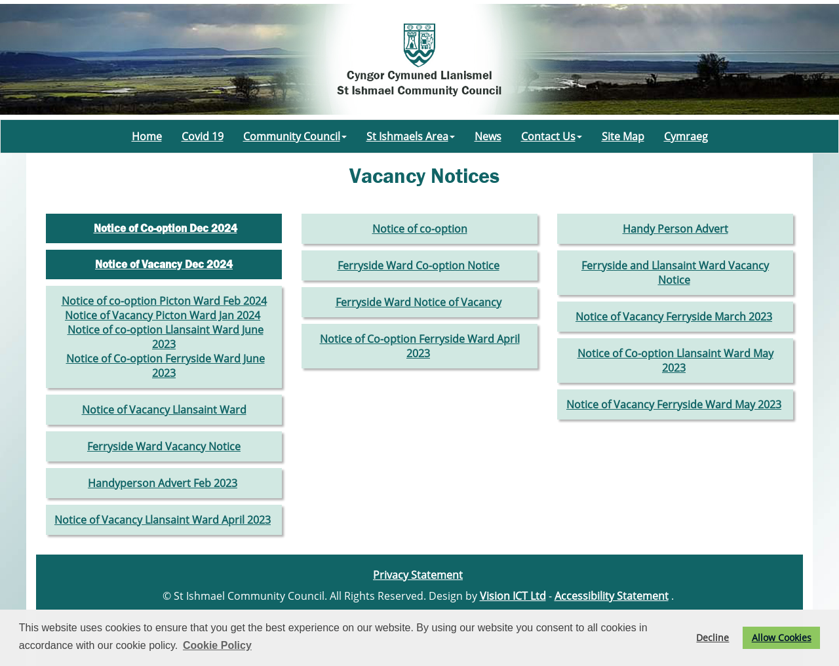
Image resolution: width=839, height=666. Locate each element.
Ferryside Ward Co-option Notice (418, 265)
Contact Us (551, 136)
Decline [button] (712, 637)
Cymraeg (686, 136)
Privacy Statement (418, 575)
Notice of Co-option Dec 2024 (165, 228)
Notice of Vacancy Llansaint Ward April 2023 (162, 520)
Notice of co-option (419, 229)
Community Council (295, 136)
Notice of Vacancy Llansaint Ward (164, 409)
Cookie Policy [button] (217, 645)
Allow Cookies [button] (781, 637)
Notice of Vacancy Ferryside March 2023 (674, 316)
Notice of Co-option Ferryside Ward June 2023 (165, 365)
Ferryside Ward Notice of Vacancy (418, 302)
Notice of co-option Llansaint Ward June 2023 (165, 337)
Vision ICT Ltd (513, 596)
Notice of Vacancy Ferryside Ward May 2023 (673, 404)
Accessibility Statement (612, 596)
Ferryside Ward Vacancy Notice (164, 446)
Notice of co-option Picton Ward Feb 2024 (164, 301)
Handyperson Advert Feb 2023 (162, 483)
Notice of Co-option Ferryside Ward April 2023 (420, 346)
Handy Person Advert (675, 229)
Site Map (623, 136)
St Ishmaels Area (410, 136)
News (488, 136)
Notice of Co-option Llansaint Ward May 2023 (675, 360)
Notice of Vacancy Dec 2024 (164, 264)
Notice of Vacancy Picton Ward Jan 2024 (162, 315)
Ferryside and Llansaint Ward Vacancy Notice (675, 272)
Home (147, 136)
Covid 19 (203, 136)
